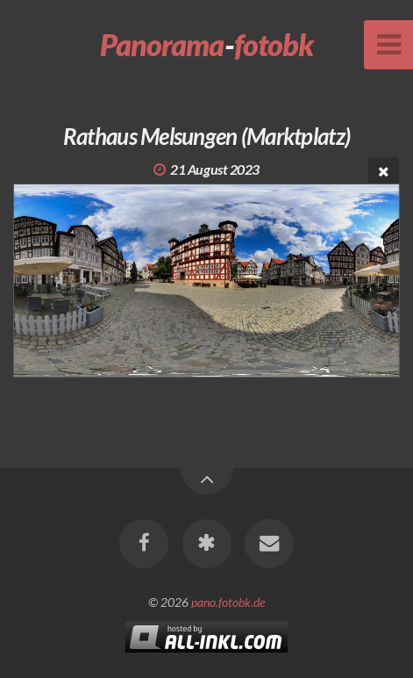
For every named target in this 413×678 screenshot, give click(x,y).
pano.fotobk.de (228, 602)
